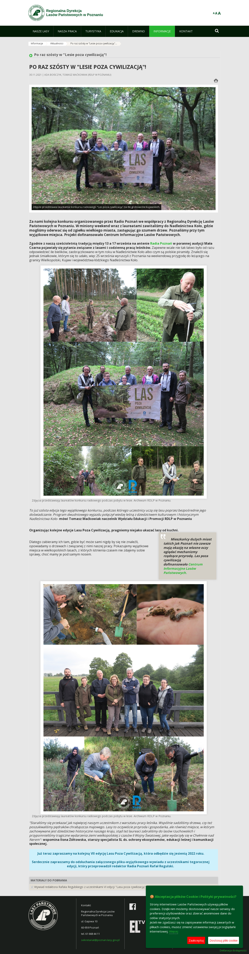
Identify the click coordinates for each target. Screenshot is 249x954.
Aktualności (56, 43)
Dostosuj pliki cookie (224, 940)
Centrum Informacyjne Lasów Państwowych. (183, 568)
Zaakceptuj (196, 940)
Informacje (37, 43)
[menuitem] (40, 31)
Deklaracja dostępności (233, 950)
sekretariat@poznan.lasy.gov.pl (100, 940)
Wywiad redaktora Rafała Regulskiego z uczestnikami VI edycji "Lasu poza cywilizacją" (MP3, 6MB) (98, 887)
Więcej (173, 931)
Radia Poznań (161, 243)
